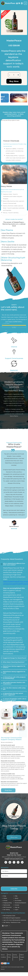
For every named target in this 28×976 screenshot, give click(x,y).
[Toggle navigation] (25, 3)
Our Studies (18, 900)
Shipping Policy (7, 902)
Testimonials (6, 905)
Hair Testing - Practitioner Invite (11, 922)
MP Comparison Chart (9, 915)
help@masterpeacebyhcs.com (14, 859)
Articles (5, 900)
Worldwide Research (20, 902)
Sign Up (17, 907)
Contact (17, 905)
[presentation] (12, 882)
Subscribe (14, 889)
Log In (16, 909)
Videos (5, 898)
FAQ (16, 896)
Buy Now (14, 81)
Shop (4, 896)
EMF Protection (7, 907)
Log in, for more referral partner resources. (14, 920)
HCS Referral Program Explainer (11, 918)
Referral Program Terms (22, 957)
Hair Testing (6, 909)
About (16, 898)
